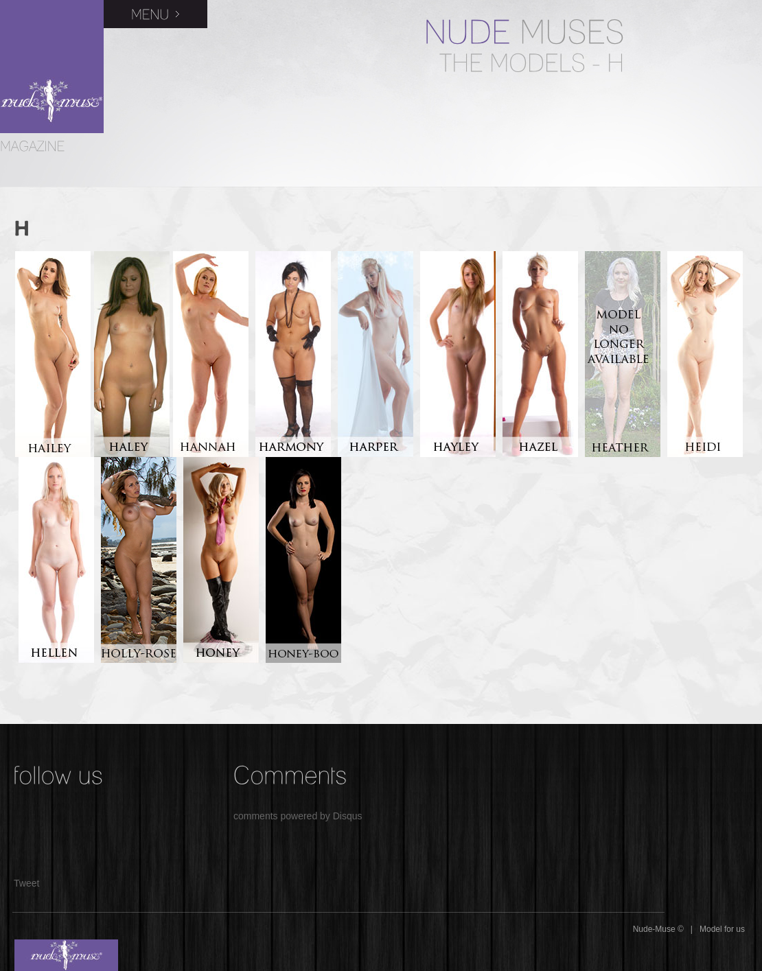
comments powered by (297, 815)
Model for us (722, 929)
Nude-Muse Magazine (52, 66)
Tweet (26, 883)
